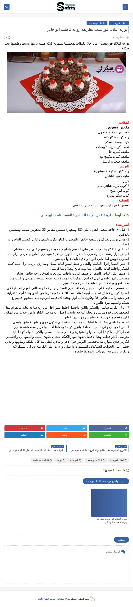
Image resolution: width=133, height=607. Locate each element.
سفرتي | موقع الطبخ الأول (51, 598)
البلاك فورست (119, 23)
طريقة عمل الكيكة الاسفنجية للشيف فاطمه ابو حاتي (76, 215)
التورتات (75, 460)
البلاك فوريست (97, 23)
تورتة (61, 460)
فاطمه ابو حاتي (42, 460)
